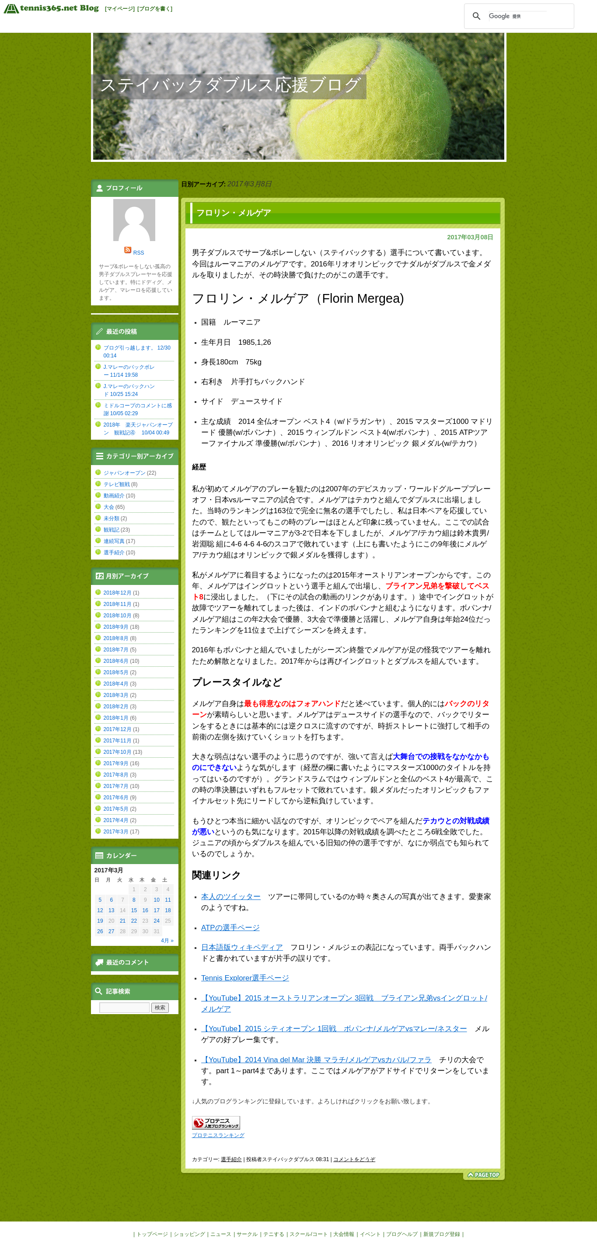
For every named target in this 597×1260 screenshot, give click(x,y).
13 (111, 910)
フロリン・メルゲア (233, 212)
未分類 (111, 518)
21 (123, 921)
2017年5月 (116, 809)
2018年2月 (116, 707)
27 (111, 931)
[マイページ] (120, 9)
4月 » (167, 941)
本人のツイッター (231, 896)
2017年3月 (116, 832)
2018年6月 (116, 661)
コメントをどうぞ (354, 1159)
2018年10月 (118, 615)
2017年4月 (116, 820)
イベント (370, 1234)
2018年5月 (116, 672)
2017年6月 (116, 797)
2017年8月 (116, 775)
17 (156, 910)
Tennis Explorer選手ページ (245, 978)
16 (145, 910)
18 (168, 910)
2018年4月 (116, 684)
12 (100, 910)
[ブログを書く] (154, 9)
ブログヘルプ (402, 1234)
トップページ (152, 1234)
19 (100, 921)
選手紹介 (231, 1159)
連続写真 (114, 541)
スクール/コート (309, 1234)
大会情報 (343, 1234)
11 (168, 900)
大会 (109, 507)
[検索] (518, 16)
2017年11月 (118, 741)
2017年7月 (116, 786)
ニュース (220, 1234)
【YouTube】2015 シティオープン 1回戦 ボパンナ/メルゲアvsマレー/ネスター (334, 1029)
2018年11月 (118, 604)
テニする (273, 1234)
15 (134, 910)
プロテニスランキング (218, 1135)
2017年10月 (118, 752)
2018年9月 (116, 627)
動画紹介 (114, 496)
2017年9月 (116, 763)
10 (156, 900)
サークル (247, 1234)
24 (156, 921)
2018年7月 (116, 650)
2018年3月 (116, 695)
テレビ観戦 (117, 484)
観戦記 (111, 530)
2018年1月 (116, 718)
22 (134, 921)
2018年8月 (116, 638)
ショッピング (189, 1234)
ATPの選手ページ (230, 928)
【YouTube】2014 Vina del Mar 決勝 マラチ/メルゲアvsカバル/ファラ (316, 1060)
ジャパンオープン (125, 473)
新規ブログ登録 (441, 1234)
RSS (138, 253)
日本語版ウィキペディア (242, 947)
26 (100, 931)
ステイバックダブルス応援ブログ (230, 84)
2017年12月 (118, 729)
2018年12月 (118, 593)
